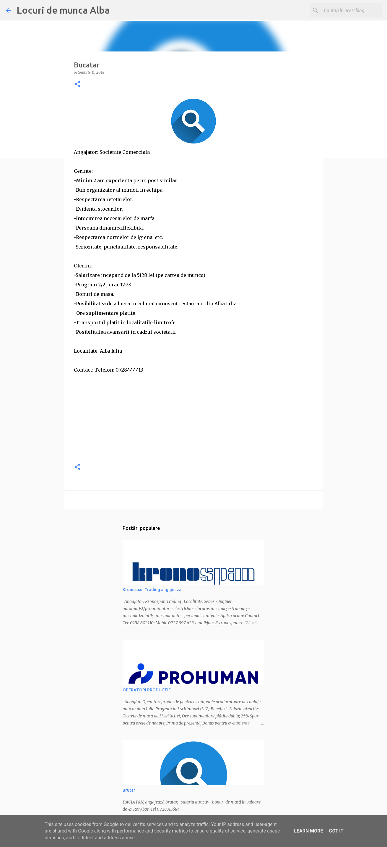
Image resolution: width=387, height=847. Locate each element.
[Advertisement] (193, 416)
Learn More (308, 831)
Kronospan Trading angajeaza (152, 589)
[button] (77, 84)
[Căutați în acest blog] (351, 10)
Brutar (129, 790)
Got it (336, 831)
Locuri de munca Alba (63, 10)
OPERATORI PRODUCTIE (147, 690)
